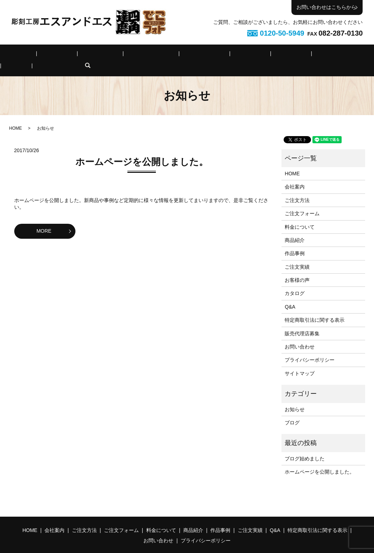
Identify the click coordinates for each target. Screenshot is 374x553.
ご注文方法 (84, 55)
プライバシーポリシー (310, 349)
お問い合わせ (300, 335)
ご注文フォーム (124, 55)
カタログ (295, 282)
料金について (168, 55)
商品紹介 (204, 55)
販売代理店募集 (302, 322)
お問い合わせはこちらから (326, 7)
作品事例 (235, 55)
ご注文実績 (268, 55)
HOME (22, 55)
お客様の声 (297, 269)
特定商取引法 (328, 55)
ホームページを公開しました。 (141, 150)
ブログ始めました (305, 447)
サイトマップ (300, 362)
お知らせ (295, 398)
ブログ (292, 411)
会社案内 (50, 55)
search (354, 55)
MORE (43, 220)
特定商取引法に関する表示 (314, 309)
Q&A (297, 55)
